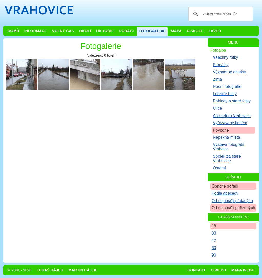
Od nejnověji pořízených (233, 208)
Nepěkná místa (226, 137)
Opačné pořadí (225, 186)
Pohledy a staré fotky (232, 101)
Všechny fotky (225, 57)
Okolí (85, 31)
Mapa (176, 31)
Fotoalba (218, 50)
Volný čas (63, 31)
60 (214, 248)
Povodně (221, 130)
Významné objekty (229, 72)
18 (214, 226)
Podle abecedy (225, 193)
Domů (13, 31)
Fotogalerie (152, 31)
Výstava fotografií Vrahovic (228, 146)
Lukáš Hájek (50, 270)
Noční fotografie (227, 86)
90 (214, 255)
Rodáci (126, 31)
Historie (105, 31)
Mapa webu (242, 270)
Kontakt (197, 270)
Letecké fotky (225, 93)
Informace (35, 31)
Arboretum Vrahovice (232, 115)
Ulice (217, 108)
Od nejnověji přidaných (232, 201)
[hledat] (220, 14)
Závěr (214, 31)
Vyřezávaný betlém (230, 123)
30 (214, 233)
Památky (221, 65)
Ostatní (219, 168)
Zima (217, 79)
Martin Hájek (82, 270)
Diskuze (195, 31)
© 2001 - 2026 (19, 270)
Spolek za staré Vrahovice (227, 158)
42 (214, 240)
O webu (218, 270)
